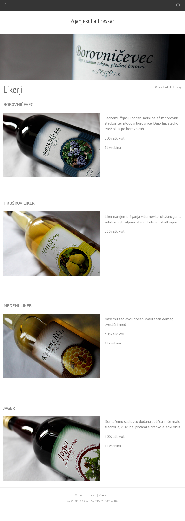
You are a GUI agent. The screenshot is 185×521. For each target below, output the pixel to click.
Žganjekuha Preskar (92, 21)
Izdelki (90, 495)
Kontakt (104, 495)
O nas (79, 495)
